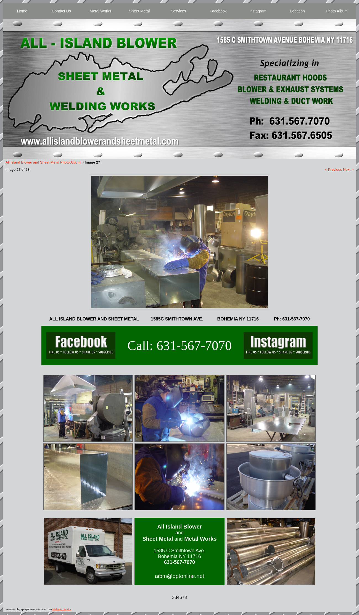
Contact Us (61, 11)
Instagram (257, 11)
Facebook (218, 11)
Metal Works (100, 11)
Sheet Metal (139, 11)
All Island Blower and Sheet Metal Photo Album (43, 162)
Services (178, 11)
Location (297, 11)
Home (22, 11)
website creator (61, 609)
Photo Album (337, 11)
